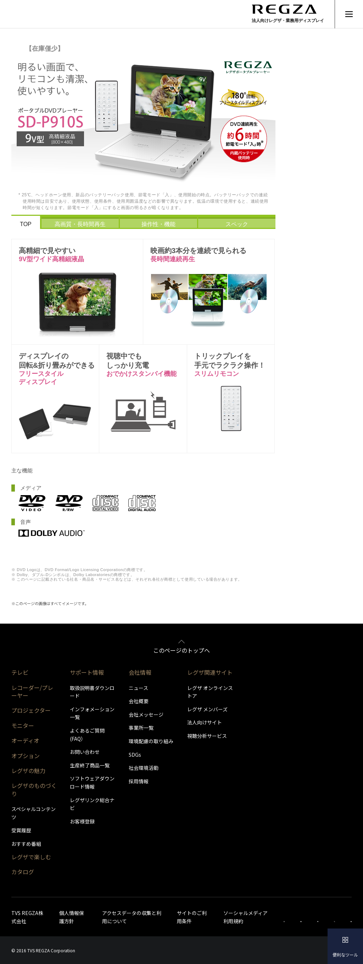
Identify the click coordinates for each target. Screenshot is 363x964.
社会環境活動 (143, 767)
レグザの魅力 (28, 770)
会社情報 (140, 672)
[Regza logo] (288, 14)
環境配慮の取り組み (151, 741)
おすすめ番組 (26, 843)
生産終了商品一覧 (90, 765)
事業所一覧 (141, 727)
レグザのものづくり (34, 789)
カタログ (22, 871)
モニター (22, 725)
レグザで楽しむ (31, 857)
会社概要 (139, 701)
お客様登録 (82, 821)
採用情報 (139, 781)
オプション (25, 755)
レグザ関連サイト (210, 672)
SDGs (135, 754)
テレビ (19, 672)
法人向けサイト (204, 722)
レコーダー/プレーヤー (32, 691)
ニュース (138, 687)
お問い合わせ (85, 751)
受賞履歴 (21, 830)
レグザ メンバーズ (207, 709)
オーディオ (25, 740)
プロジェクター (31, 710)
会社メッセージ (146, 714)
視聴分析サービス (207, 735)
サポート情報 (87, 672)
